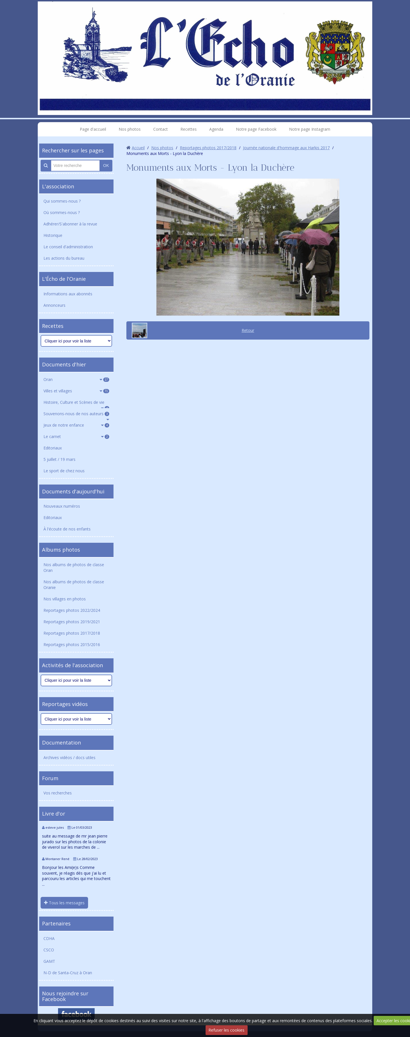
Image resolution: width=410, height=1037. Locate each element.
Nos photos (130, 129)
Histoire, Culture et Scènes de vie (76, 404)
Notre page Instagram (309, 129)
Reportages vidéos (65, 704)
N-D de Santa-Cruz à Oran (67, 972)
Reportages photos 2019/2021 (71, 621)
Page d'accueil (93, 129)
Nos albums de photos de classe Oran (73, 567)
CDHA (49, 938)
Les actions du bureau (63, 258)
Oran (76, 379)
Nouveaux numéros (61, 506)
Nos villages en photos (64, 599)
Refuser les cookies (226, 1030)
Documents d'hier (64, 364)
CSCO (48, 950)
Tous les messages (64, 902)
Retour (248, 330)
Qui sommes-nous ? (62, 201)
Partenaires (56, 923)
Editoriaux (52, 448)
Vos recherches (57, 793)
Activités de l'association (72, 665)
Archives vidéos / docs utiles (69, 757)
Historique (52, 235)
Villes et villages (76, 391)
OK (106, 165)
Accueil (138, 147)
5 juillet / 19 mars (59, 459)
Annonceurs (54, 305)
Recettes (188, 129)
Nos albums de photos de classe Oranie (73, 584)
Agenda (216, 129)
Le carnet (76, 436)
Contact (160, 129)
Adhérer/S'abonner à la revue (70, 224)
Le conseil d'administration (68, 246)
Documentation (61, 742)
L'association (58, 186)
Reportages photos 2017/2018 (71, 633)
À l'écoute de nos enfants (67, 529)
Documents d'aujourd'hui (73, 491)
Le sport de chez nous (64, 470)
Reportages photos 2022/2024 (71, 610)
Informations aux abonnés (67, 293)
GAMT (49, 961)
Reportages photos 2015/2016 (71, 644)
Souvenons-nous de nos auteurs (76, 413)
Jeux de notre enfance (76, 425)
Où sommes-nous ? (61, 212)
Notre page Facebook (256, 129)
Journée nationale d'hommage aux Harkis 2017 (286, 147)
